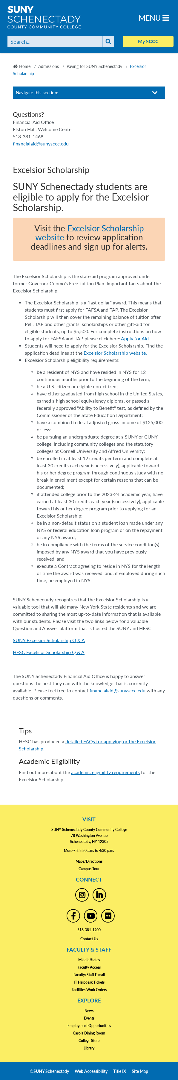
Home (24, 66)
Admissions (48, 66)
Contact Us (89, 938)
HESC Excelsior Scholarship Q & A (49, 652)
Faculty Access (89, 967)
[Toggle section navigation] (155, 92)
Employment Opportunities (89, 1025)
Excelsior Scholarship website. (115, 352)
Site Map (140, 1071)
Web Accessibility (91, 1071)
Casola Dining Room (89, 1033)
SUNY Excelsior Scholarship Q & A (49, 640)
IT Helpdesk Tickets (89, 982)
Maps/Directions (89, 861)
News (89, 1010)
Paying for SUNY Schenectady (94, 66)
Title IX (119, 1071)
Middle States (89, 959)
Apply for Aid (135, 338)
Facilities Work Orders (89, 989)
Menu (154, 17)
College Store (89, 1040)
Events (89, 1018)
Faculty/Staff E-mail (89, 974)
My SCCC (148, 41)
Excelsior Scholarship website (89, 232)
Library (89, 1048)
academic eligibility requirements (105, 772)
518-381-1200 (89, 929)
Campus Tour (89, 868)
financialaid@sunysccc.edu (117, 690)
